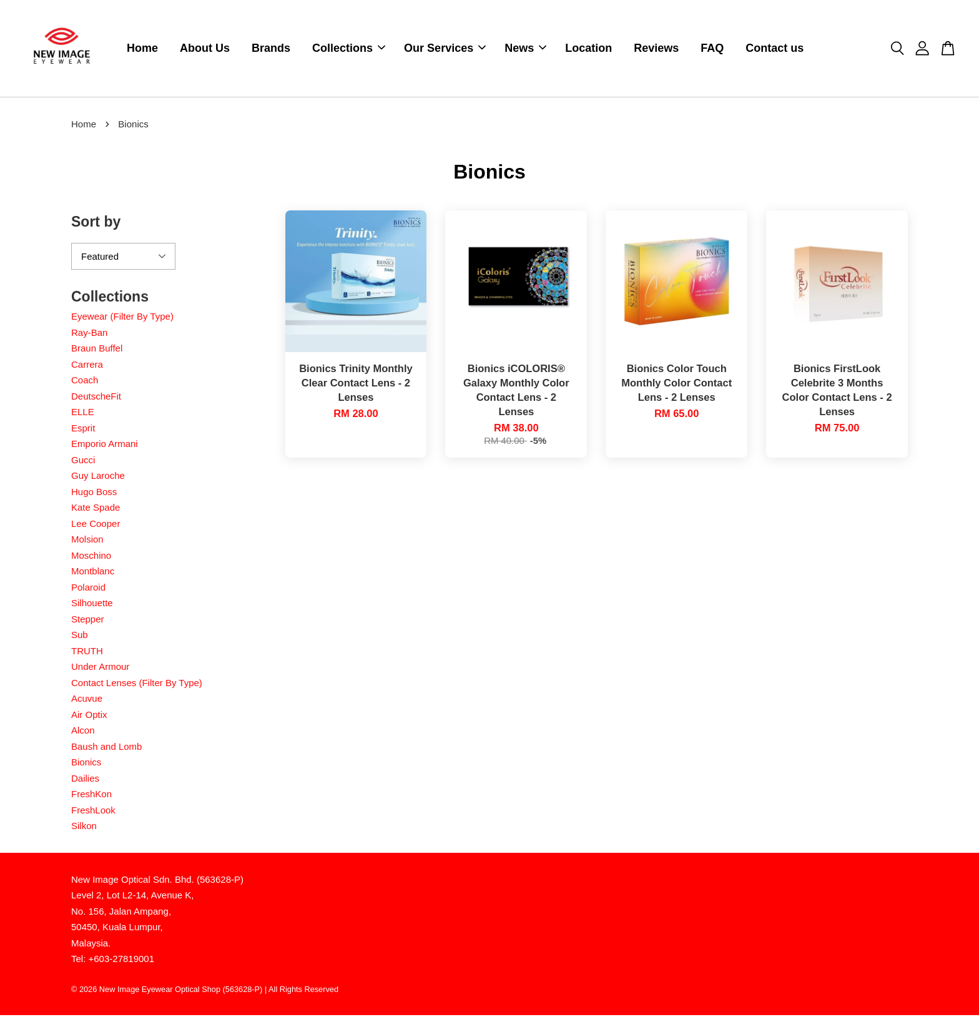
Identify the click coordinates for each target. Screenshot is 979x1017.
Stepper (87, 621)
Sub (79, 636)
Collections (348, 49)
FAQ (712, 49)
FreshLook (93, 812)
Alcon (83, 732)
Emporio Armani (104, 445)
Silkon (84, 827)
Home (142, 49)
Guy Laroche (98, 477)
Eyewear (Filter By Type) (122, 318)
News (525, 49)
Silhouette (92, 604)
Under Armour (100, 668)
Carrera (87, 366)
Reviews (656, 49)
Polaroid (88, 589)
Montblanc (92, 572)
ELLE (82, 413)
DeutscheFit (96, 398)
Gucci (83, 461)
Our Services (445, 49)
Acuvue (86, 700)
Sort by (96, 223)
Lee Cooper (95, 525)
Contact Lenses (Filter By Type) (136, 684)
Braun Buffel (96, 350)
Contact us (774, 49)
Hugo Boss (94, 493)
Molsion (87, 541)
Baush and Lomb (106, 748)
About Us (205, 49)
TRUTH (87, 652)
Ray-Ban (89, 334)
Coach (84, 381)
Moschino (91, 557)
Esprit (83, 430)
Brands (271, 49)
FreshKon (91, 795)
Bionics (86, 764)
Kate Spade (95, 509)
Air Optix (89, 716)
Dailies (85, 780)
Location (588, 49)
